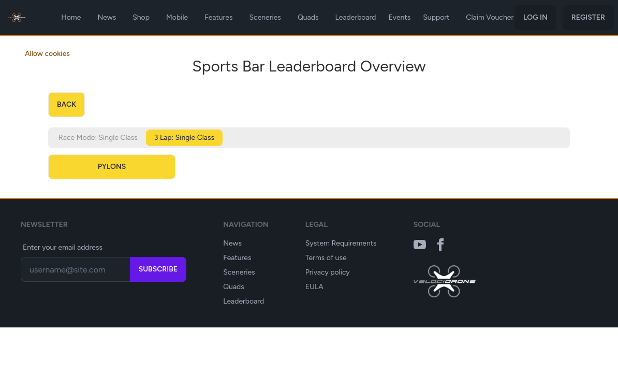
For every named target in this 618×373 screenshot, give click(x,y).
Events (400, 17)
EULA (314, 286)
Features (218, 17)
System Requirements (341, 243)
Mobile (177, 17)
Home (71, 17)
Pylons (112, 166)
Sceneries (265, 17)
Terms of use (326, 257)
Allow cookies (47, 53)
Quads (308, 17)
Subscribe (158, 269)
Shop (141, 17)
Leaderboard (355, 17)
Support (436, 17)
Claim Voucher (489, 17)
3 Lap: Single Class (184, 137)
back (66, 104)
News (106, 17)
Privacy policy (327, 272)
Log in (535, 17)
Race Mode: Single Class (98, 137)
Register (588, 17)
